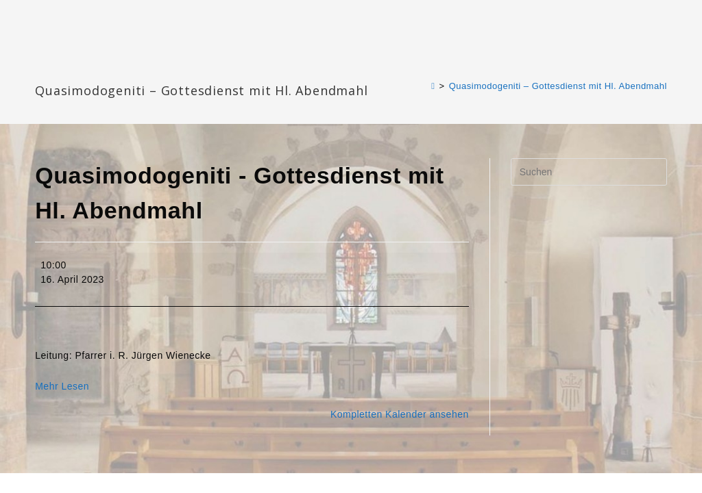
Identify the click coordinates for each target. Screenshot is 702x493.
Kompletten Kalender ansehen (399, 414)
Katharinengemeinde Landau (152, 68)
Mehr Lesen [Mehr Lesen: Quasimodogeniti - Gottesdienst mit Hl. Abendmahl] (62, 386)
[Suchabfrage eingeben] (589, 172)
